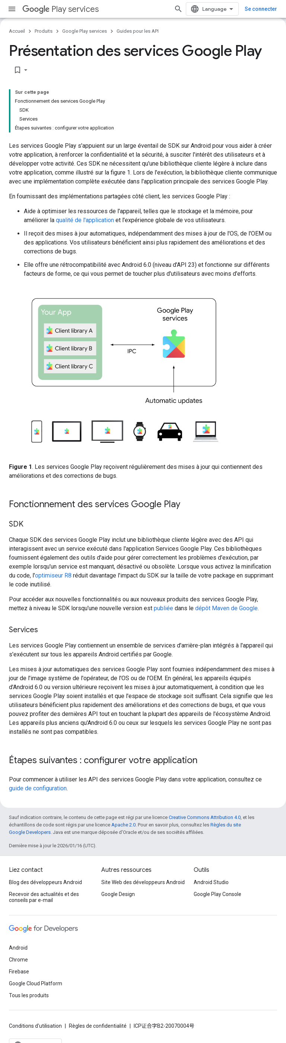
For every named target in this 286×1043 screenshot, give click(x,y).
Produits (44, 31)
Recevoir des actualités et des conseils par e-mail (44, 897)
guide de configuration (38, 788)
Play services (60, 9)
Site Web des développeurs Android (143, 882)
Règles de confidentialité (98, 1026)
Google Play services (84, 31)
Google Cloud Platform (35, 983)
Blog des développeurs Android (45, 882)
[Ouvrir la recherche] (178, 8)
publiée (163, 608)
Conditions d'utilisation (35, 1026)
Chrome (18, 960)
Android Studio (211, 882)
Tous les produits (29, 995)
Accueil (17, 31)
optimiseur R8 (53, 575)
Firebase (19, 972)
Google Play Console (217, 894)
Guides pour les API (138, 31)
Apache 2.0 (123, 825)
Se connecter (261, 9)
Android (18, 948)
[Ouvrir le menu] (11, 9)
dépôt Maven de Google (226, 608)
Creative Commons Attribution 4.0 (205, 817)
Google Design (118, 894)
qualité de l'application (85, 220)
